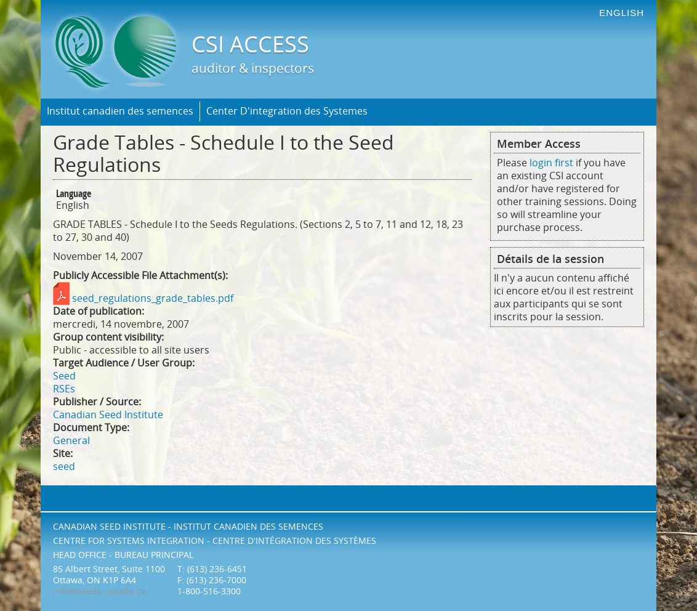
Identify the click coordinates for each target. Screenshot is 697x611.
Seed (64, 376)
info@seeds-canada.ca (99, 591)
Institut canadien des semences (120, 111)
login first (551, 163)
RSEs (64, 389)
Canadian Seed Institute (108, 415)
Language (73, 194)
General (71, 441)
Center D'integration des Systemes (287, 111)
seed (64, 466)
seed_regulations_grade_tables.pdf (152, 298)
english (621, 12)
